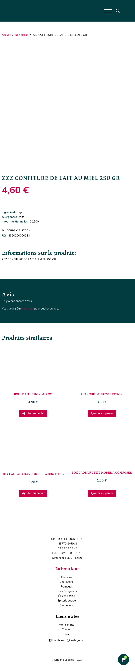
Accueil (6, 35)
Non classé (21, 35)
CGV (80, 660)
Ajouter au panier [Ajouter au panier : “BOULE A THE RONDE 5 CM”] (33, 413)
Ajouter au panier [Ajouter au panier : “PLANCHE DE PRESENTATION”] (102, 413)
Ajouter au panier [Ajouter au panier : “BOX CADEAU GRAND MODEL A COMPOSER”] (33, 493)
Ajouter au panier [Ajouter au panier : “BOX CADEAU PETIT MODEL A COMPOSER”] (102, 493)
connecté (28, 308)
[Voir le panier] (124, 659)
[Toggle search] (118, 11)
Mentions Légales (63, 660)
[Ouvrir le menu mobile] (108, 10)
